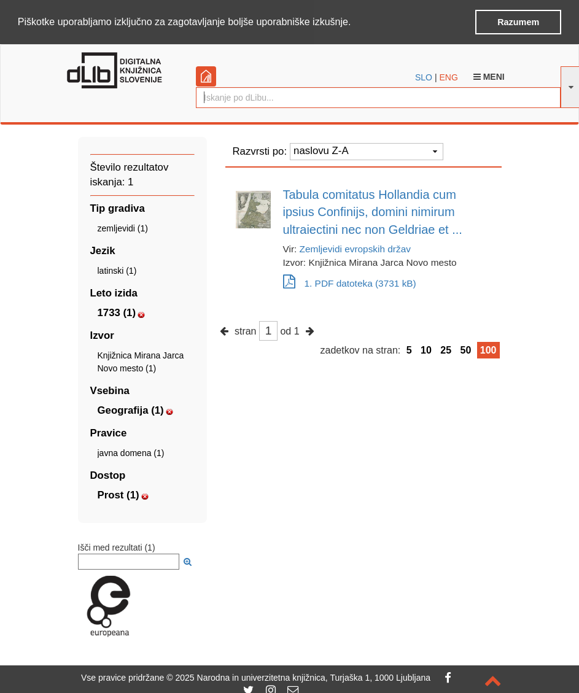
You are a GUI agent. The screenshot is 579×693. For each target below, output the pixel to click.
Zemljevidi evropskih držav (355, 248)
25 (445, 349)
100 (488, 349)
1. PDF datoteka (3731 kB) (349, 282)
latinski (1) (117, 270)
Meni (489, 75)
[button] (355, 23)
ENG (448, 76)
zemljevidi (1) (123, 228)
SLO (423, 76)
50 (466, 349)
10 (426, 349)
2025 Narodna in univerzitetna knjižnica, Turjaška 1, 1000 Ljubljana (302, 678)
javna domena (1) (131, 452)
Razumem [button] (518, 22)
